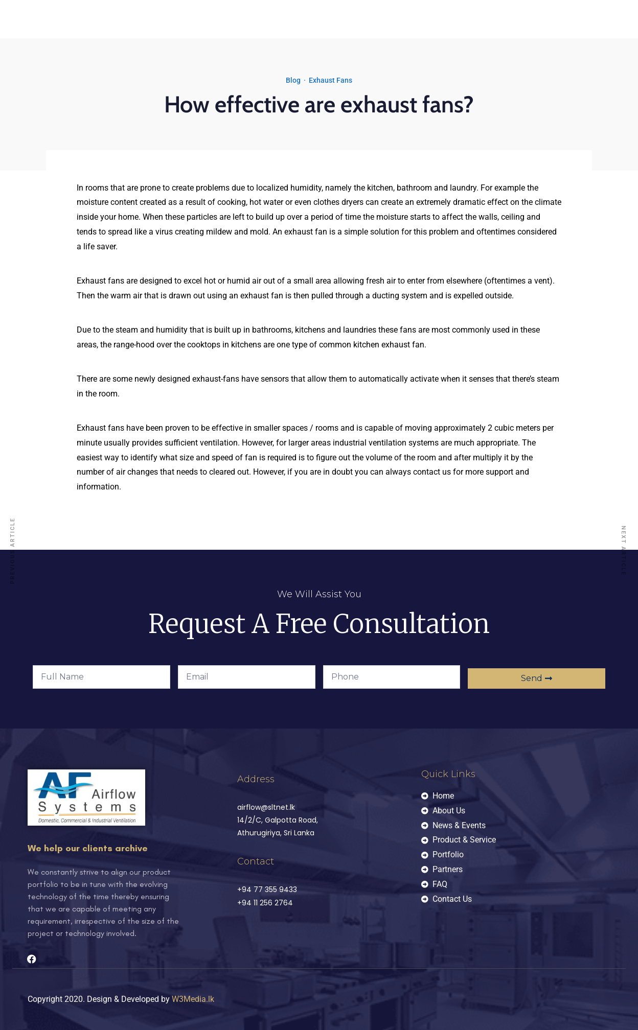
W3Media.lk (193, 999)
